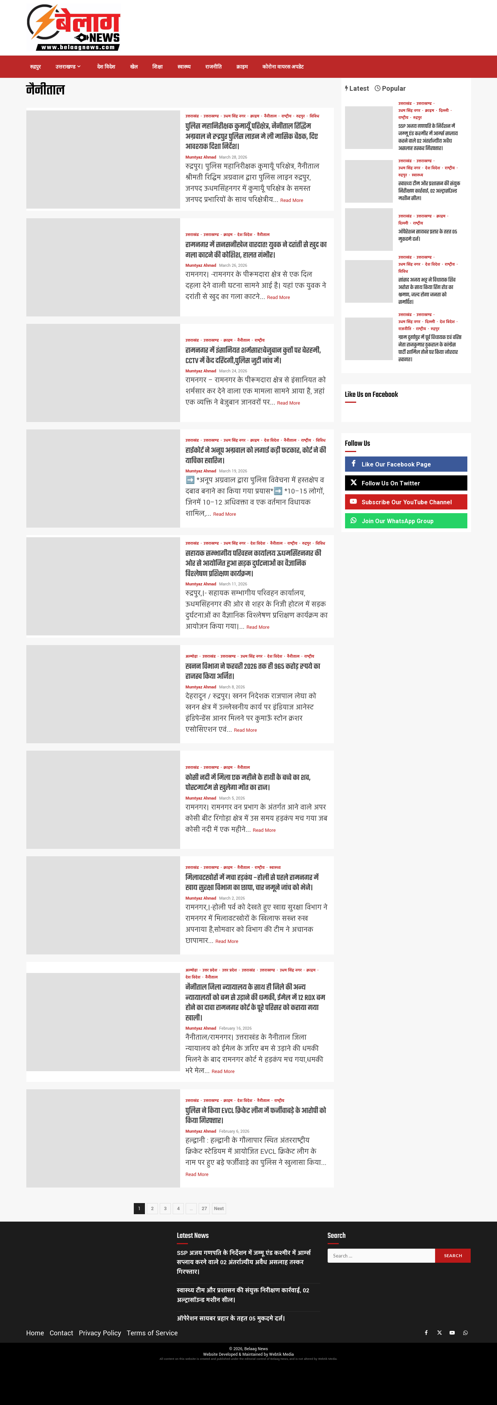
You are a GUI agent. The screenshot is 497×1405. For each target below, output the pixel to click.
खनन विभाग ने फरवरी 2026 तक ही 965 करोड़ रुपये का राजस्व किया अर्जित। (103, 694)
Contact (61, 1333)
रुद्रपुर (35, 67)
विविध (314, 116)
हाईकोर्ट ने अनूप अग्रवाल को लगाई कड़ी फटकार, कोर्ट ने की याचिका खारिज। (103, 478)
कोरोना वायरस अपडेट (283, 67)
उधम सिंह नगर (234, 116)
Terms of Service (152, 1333)
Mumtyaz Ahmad (202, 157)
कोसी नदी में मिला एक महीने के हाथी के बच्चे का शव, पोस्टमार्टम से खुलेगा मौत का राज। (103, 800)
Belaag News (256, 1349)
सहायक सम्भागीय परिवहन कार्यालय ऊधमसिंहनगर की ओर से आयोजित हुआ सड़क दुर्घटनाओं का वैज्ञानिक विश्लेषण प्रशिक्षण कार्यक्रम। (103, 586)
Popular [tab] (390, 88)
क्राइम (242, 67)
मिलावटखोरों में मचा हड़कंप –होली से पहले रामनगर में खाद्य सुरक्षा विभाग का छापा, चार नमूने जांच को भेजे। (103, 905)
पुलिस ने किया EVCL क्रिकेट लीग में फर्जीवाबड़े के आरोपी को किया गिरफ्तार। (103, 1138)
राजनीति (213, 67)
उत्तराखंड (193, 116)
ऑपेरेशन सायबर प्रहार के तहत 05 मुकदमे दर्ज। (369, 229)
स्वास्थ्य (184, 67)
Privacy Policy (100, 1333)
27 (204, 1208)
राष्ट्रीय (286, 116)
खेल (133, 67)
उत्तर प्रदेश (210, 971)
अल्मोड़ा (192, 657)
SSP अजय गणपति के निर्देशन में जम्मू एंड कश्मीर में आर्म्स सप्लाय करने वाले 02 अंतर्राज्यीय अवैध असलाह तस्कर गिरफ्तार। (369, 127)
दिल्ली (444, 111)
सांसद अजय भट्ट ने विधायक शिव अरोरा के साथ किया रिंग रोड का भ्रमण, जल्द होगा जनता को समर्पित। (369, 281)
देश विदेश (106, 67)
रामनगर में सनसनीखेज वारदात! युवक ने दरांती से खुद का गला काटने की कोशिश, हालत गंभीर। (103, 267)
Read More (291, 200)
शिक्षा (157, 67)
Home (35, 1333)
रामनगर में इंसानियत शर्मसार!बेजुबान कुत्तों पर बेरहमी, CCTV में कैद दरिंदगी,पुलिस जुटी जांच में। (103, 373)
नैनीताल (271, 116)
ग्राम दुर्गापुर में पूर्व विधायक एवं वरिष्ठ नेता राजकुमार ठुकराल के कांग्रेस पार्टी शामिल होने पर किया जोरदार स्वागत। (369, 339)
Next (219, 1208)
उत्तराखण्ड (65, 67)
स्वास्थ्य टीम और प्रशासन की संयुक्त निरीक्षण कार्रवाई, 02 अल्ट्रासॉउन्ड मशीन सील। (369, 181)
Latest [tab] (357, 88)
